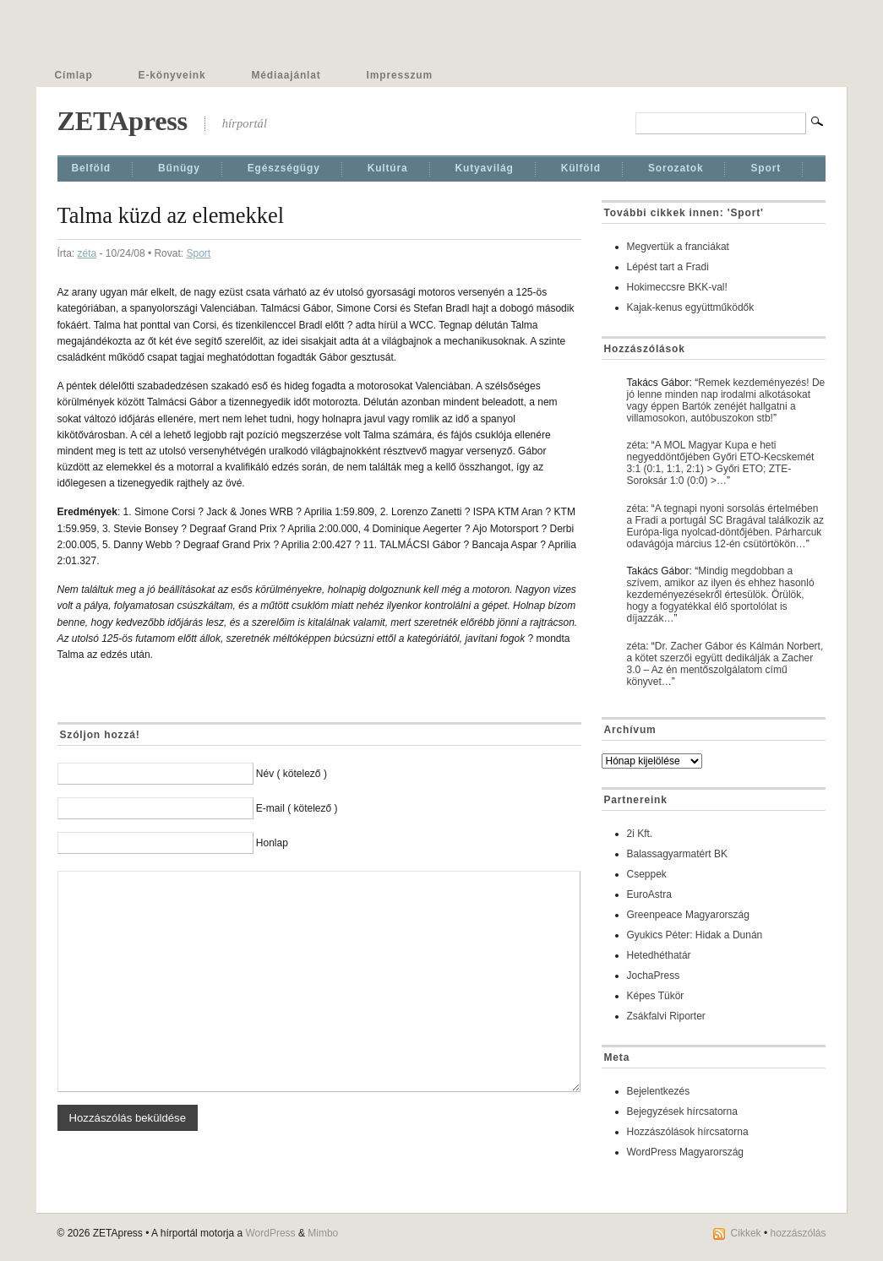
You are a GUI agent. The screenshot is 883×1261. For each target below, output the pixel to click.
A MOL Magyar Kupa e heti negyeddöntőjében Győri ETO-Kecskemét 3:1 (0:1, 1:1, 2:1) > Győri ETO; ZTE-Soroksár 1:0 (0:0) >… (721, 462)
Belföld (92, 168)
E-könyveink (172, 75)
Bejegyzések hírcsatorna (682, 1111)
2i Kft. (640, 834)
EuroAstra (649, 894)
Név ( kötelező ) (291, 774)
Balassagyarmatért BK (677, 854)
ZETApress (122, 121)
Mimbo (323, 1233)
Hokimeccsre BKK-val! (677, 287)
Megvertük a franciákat (678, 247)
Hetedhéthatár (659, 955)
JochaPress (653, 975)
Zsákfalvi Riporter (666, 1016)
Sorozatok (676, 168)
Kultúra (388, 168)
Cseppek (647, 874)
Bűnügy (179, 168)
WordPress (270, 1233)
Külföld (581, 168)
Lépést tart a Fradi (668, 267)
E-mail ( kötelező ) (297, 808)
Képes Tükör (655, 996)
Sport (765, 168)
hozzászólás (798, 1233)
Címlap (74, 75)
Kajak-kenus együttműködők (691, 307)
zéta (87, 253)
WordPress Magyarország (685, 1152)
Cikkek (746, 1233)
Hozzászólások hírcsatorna (688, 1132)
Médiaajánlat (286, 75)
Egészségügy (284, 168)
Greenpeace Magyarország (688, 915)
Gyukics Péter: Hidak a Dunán (695, 935)
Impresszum (400, 75)
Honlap (272, 843)
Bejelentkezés (658, 1091)
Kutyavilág (484, 168)
